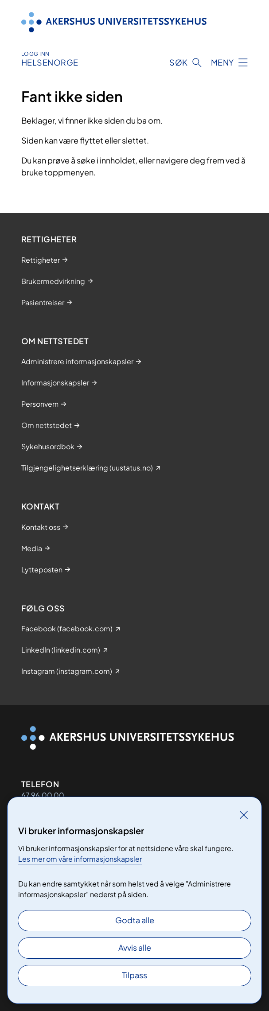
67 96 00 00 (43, 795)
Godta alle (134, 920)
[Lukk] (244, 815)
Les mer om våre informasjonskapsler (80, 858)
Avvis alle (134, 947)
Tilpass (134, 975)
